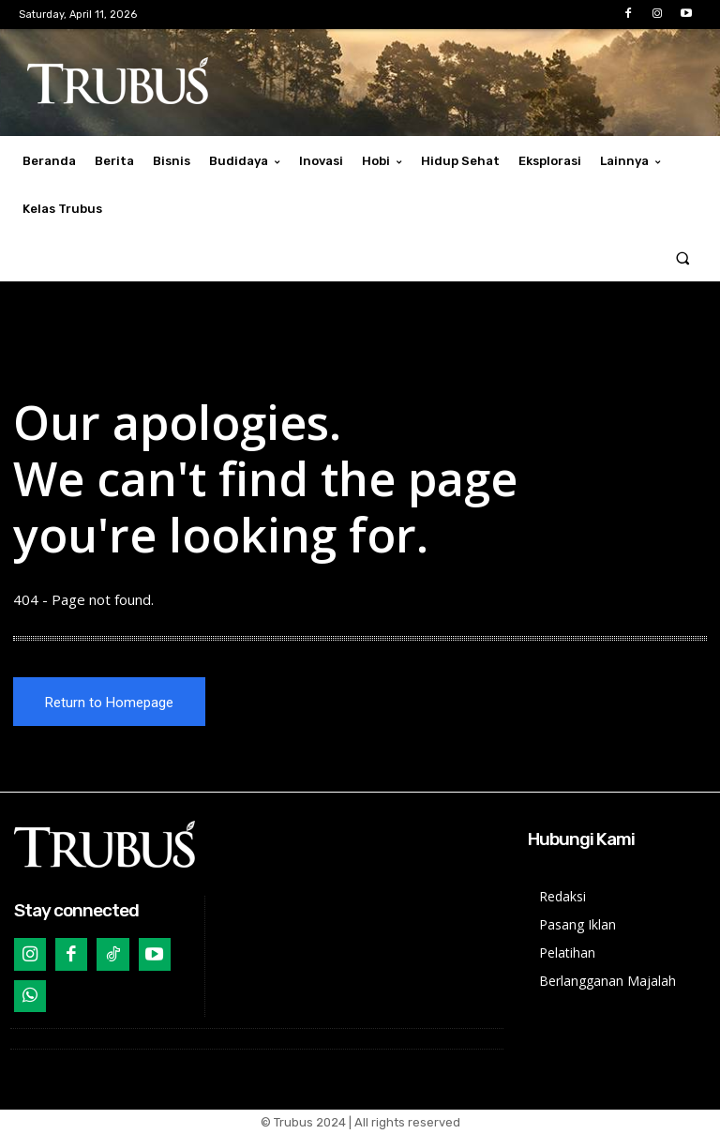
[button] (683, 257)
